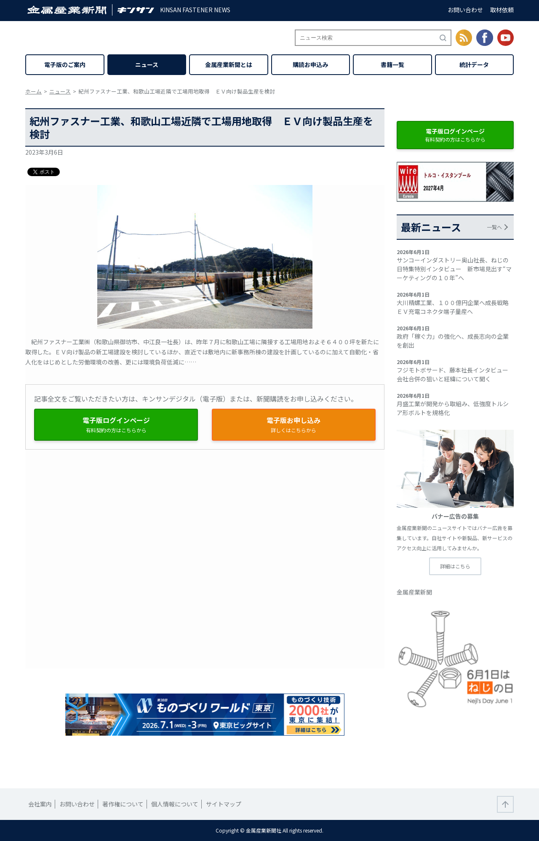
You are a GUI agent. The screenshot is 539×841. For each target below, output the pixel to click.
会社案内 (40, 804)
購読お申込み (310, 64)
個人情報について (174, 804)
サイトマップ (223, 804)
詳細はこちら (455, 566)
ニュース (146, 64)
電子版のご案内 (64, 64)
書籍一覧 (392, 64)
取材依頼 (502, 9)
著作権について (123, 804)
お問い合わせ (465, 9)
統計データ (474, 64)
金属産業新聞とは (228, 64)
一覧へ (494, 226)
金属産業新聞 (414, 592)
